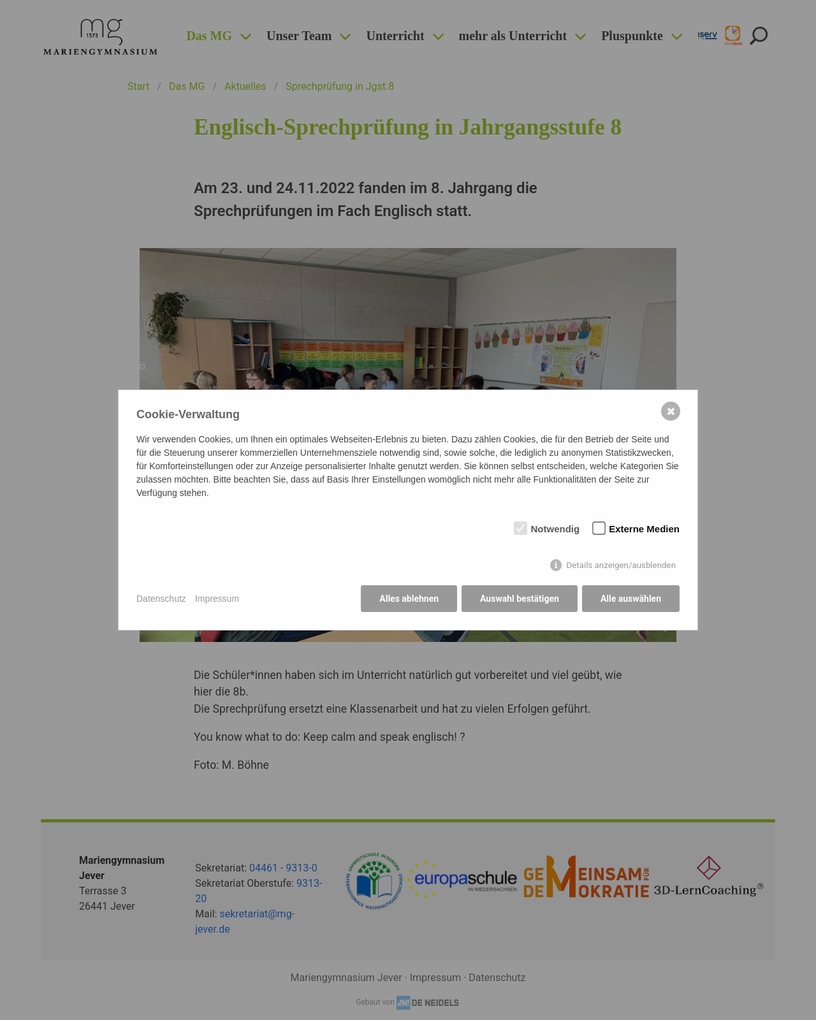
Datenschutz (161, 599)
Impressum (217, 599)
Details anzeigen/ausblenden (621, 565)
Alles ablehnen (409, 599)
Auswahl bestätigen (519, 599)
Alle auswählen (631, 599)
